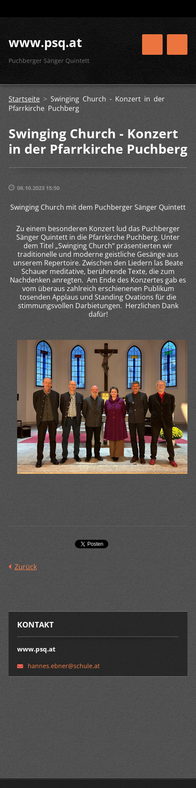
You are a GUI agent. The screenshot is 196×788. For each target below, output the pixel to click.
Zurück (26, 566)
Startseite (24, 99)
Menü (177, 44)
